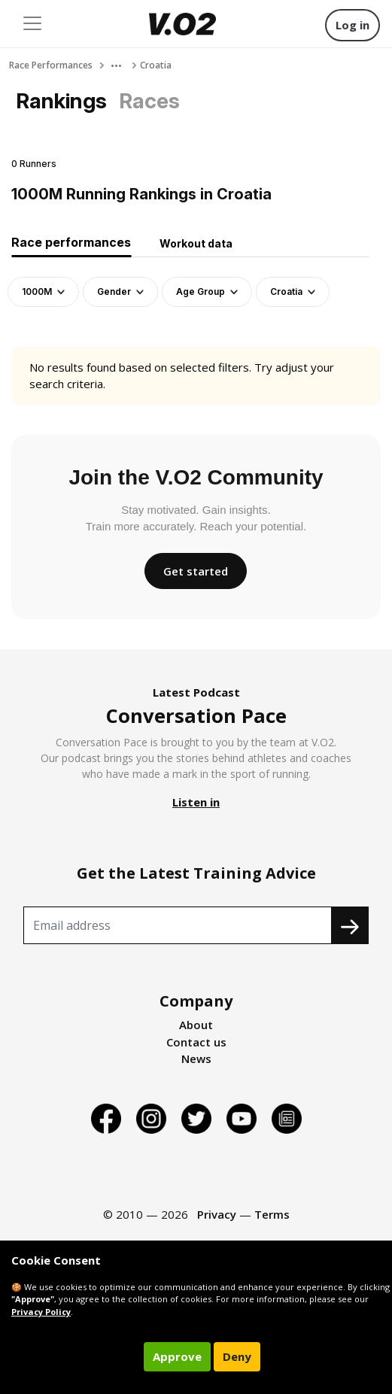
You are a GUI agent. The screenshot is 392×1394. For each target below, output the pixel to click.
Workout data (196, 243)
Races (149, 101)
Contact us (196, 1041)
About (196, 1024)
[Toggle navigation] (32, 23)
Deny (237, 1356)
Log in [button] (352, 24)
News (196, 1058)
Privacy (216, 1214)
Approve (177, 1356)
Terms (272, 1214)
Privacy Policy (41, 1311)
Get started (195, 571)
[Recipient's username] (177, 925)
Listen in (196, 801)
